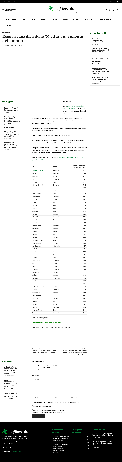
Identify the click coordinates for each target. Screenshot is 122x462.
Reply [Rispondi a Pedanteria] (39, 370)
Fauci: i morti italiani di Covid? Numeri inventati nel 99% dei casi (10, 145)
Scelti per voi (6, 32)
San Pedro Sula (37, 170)
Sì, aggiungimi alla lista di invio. (41, 406)
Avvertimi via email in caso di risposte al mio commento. (48, 410)
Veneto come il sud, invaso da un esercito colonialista (12, 394)
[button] (117, 10)
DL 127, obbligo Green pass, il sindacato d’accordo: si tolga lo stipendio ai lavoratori (12, 121)
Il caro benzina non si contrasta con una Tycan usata (100, 59)
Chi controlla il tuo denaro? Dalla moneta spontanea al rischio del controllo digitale (60, 448)
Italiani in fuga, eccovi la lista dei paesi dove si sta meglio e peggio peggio (10, 370)
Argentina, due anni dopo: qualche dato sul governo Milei (100, 50)
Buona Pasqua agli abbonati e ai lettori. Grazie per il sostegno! (100, 69)
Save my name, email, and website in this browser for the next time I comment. (56, 402)
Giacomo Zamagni (16, 451)
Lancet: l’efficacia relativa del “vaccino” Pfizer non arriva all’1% (12, 134)
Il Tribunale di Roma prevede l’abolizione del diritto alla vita (12, 108)
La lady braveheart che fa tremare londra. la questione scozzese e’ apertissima (74, 352)
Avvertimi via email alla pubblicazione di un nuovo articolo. (49, 412)
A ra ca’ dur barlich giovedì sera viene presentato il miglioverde (44, 351)
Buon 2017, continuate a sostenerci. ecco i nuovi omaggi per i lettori (11, 383)
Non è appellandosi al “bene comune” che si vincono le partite (100, 79)
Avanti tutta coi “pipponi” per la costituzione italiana (99, 40)
